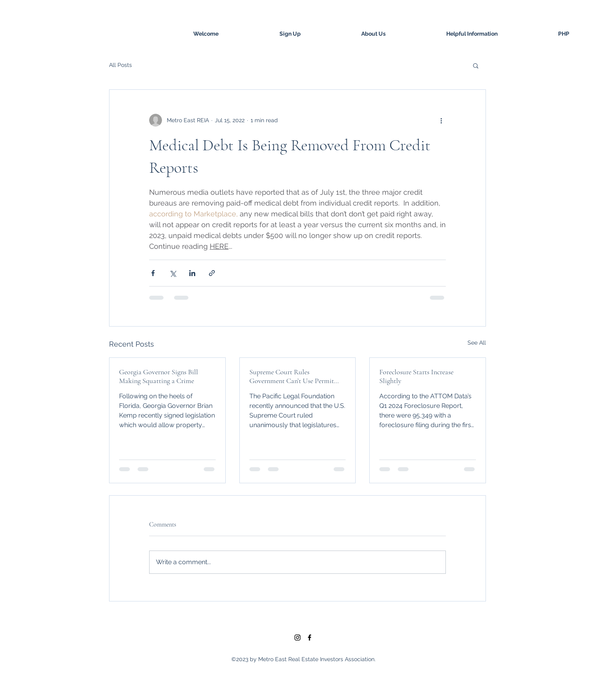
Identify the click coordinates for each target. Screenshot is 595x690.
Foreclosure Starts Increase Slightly (416, 376)
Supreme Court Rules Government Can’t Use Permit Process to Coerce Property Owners (291, 376)
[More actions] (441, 120)
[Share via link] (212, 273)
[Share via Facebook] (153, 273)
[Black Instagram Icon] (297, 638)
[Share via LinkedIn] (192, 273)
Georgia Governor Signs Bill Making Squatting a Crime (158, 376)
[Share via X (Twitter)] (172, 273)
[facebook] (310, 638)
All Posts (120, 65)
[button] (476, 65)
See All (477, 342)
